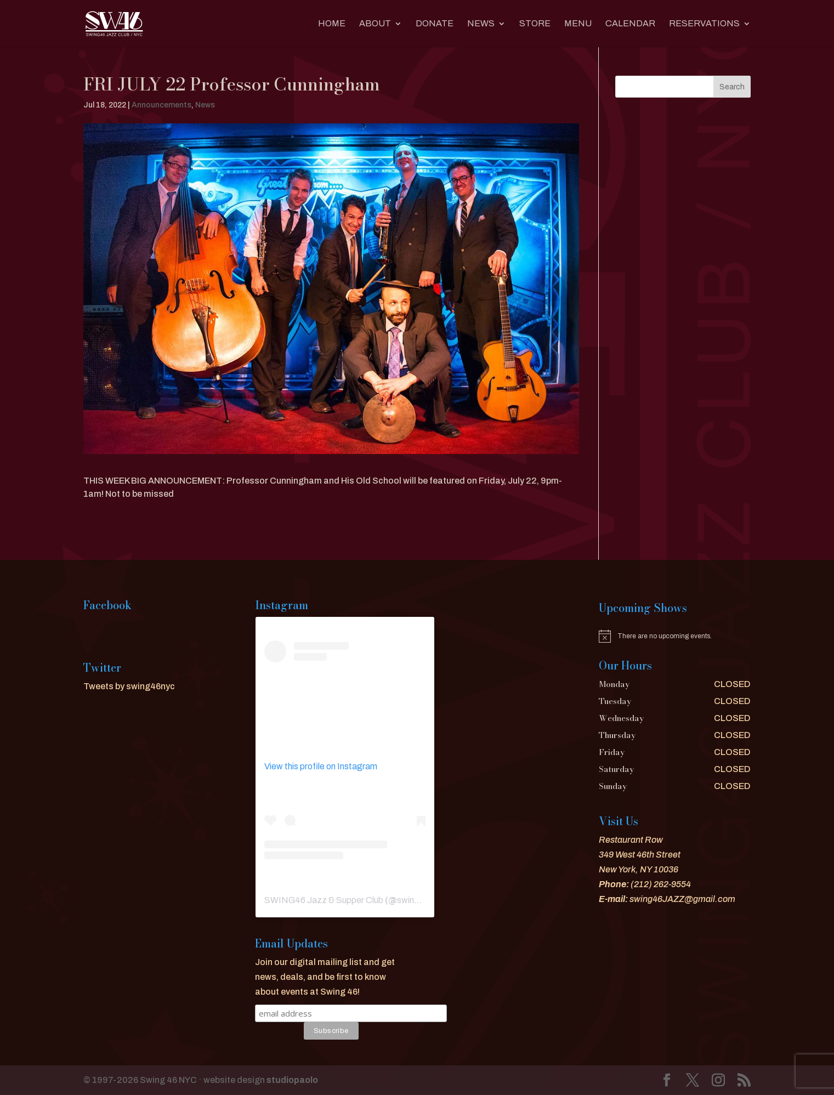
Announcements (161, 105)
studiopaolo (292, 1080)
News (481, 24)
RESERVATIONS (704, 24)
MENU (578, 24)
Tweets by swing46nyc (129, 686)
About (375, 24)
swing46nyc (420, 900)
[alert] (675, 636)
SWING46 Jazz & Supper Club (323, 900)
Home (331, 24)
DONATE (434, 24)
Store (535, 24)
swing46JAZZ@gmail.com (682, 899)
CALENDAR (630, 24)
